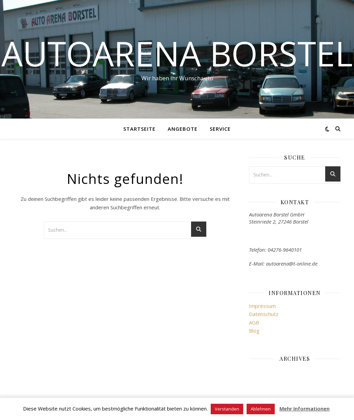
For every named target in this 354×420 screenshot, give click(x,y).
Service (220, 128)
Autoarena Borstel (177, 53)
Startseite (139, 128)
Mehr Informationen (304, 408)
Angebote (182, 128)
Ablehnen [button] (261, 409)
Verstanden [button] (227, 409)
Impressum (262, 305)
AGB (254, 322)
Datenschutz (263, 314)
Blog (254, 330)
